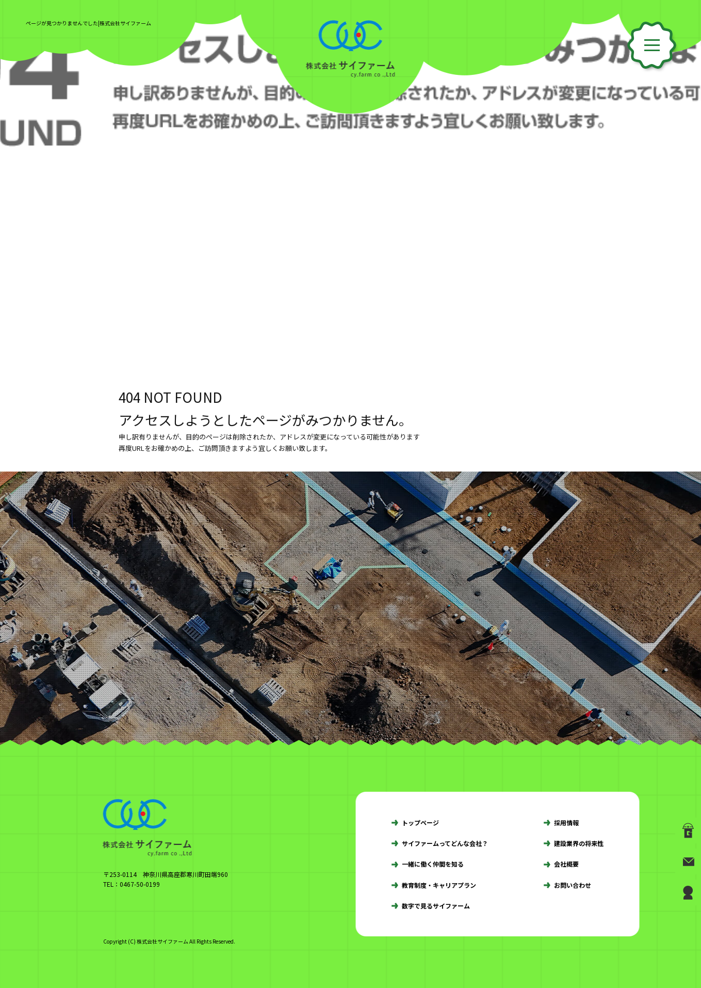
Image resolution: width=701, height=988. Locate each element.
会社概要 (566, 863)
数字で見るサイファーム (436, 905)
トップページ (420, 822)
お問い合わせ (572, 885)
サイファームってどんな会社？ (445, 843)
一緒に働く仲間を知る (433, 863)
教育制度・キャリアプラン (439, 885)
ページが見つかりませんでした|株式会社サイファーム (88, 23)
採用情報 (566, 822)
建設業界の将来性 (579, 843)
